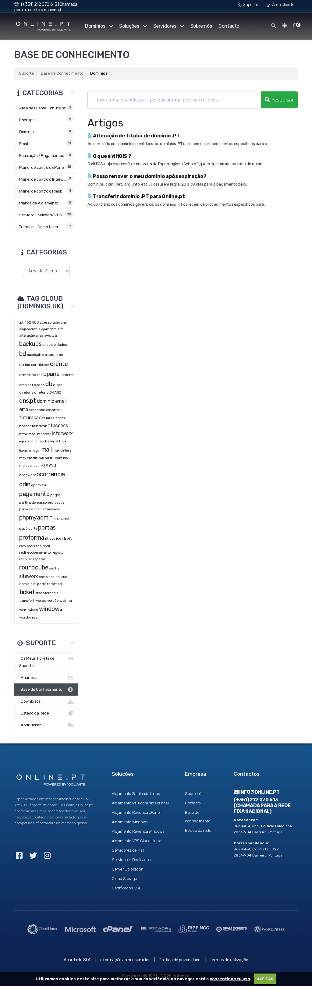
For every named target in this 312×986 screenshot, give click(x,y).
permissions (29, 509)
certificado (40, 365)
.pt (21, 322)
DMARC (55, 392)
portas (47, 527)
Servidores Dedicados (131, 859)
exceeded (37, 410)
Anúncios (46, 677)
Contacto (228, 26)
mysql (50, 465)
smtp (43, 577)
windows (50, 608)
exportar (53, 410)
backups (30, 343)
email (61, 401)
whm (23, 610)
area (39, 335)
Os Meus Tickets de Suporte (46, 661)
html (23, 434)
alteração (27, 335)
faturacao (30, 417)
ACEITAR (265, 979)
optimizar (38, 485)
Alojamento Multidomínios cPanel (140, 803)
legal (54, 441)
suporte (39, 584)
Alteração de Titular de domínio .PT (133, 136)
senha (54, 568)
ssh (51, 577)
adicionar (60, 322)
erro (23, 409)
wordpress (28, 617)
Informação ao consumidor (125, 960)
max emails (28, 458)
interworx (62, 433)
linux (62, 441)
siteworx (28, 576)
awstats (51, 335)
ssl (57, 577)
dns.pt (27, 400)
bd (22, 353)
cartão (24, 365)
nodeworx (27, 475)
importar (44, 434)
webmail (66, 600)
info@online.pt (257, 792)
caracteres (54, 355)
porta (32, 528)
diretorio (41, 392)
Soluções (132, 26)
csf (30, 385)
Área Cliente (281, 4)
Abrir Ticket (46, 725)
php (57, 518)
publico (55, 538)
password (45, 502)
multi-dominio (56, 458)
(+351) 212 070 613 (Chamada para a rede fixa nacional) (45, 7)
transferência (47, 593)
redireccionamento (35, 552)
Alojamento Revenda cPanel (136, 812)
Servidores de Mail (128, 850)
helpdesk (39, 426)
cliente (59, 363)
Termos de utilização (229, 960)
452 (27, 322)
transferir (27, 600)
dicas (57, 385)
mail (46, 449)
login (37, 450)
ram (22, 546)
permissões (50, 509)
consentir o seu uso (230, 979)
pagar (55, 495)
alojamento (28, 329)
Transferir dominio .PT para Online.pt (136, 196)
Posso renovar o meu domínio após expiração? (147, 176)
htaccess (58, 425)
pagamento (34, 494)
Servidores (168, 26)
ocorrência (51, 474)
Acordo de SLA (77, 960)
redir (47, 546)
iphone (36, 441)
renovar (25, 559)
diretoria (26, 392)
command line (30, 375)
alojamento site (51, 329)
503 (35, 322)
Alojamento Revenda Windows (138, 831)
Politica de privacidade (179, 960)
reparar (39, 559)
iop (21, 441)
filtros (60, 418)
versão (53, 600)
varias (41, 600)
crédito (67, 375)
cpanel (52, 374)
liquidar (25, 450)
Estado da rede (198, 830)
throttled (54, 584)
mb (41, 458)
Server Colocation (127, 869)
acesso (46, 322)
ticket (27, 592)
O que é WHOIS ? (109, 156)
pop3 (23, 528)
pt (46, 538)
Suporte (248, 4)
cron (23, 385)
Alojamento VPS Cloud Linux (136, 841)
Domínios (98, 26)
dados (39, 385)
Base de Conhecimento (62, 73)
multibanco (28, 465)
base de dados (54, 344)
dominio (45, 401)
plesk (65, 518)
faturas (48, 418)
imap (31, 434)
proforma (31, 537)
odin (24, 484)
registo (57, 552)
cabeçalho (35, 355)
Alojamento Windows (130, 822)
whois (33, 610)
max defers (61, 450)
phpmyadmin (36, 517)
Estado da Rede (46, 713)
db (48, 384)
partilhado (27, 502)
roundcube (33, 567)
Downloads (46, 701)
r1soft (67, 538)
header (25, 426)
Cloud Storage (124, 878)
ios (27, 441)
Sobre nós (201, 26)
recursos (34, 546)
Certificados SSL (126, 888)
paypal (60, 502)
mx (40, 465)
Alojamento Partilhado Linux (136, 793)
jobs (45, 441)
